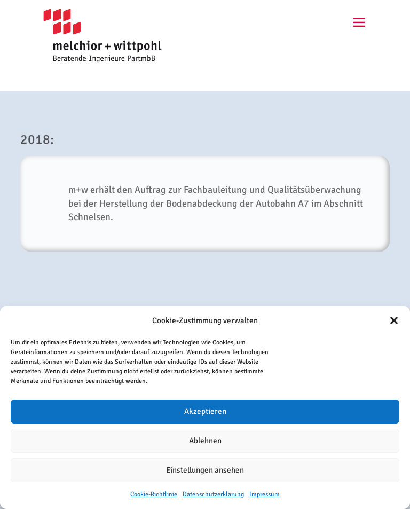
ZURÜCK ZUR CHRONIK (205, 281)
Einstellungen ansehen (205, 470)
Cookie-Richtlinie (153, 494)
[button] (394, 320)
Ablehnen (205, 440)
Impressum (264, 494)
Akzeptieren (205, 411)
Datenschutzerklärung (213, 494)
